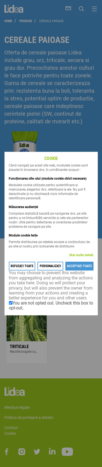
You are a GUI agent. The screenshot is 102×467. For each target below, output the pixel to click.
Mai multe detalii (81, 255)
